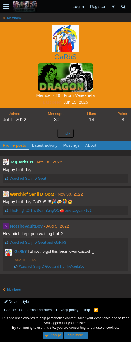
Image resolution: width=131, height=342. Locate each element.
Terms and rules (39, 310)
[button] (6, 6)
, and (50, 210)
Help (86, 310)
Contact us (13, 310)
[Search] (123, 6)
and (38, 242)
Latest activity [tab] (45, 145)
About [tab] (90, 145)
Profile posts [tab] (14, 145)
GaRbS (20, 251)
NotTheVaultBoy (26, 226)
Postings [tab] (71, 145)
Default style (16, 301)
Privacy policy (67, 310)
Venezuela (85, 95)
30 (56, 119)
